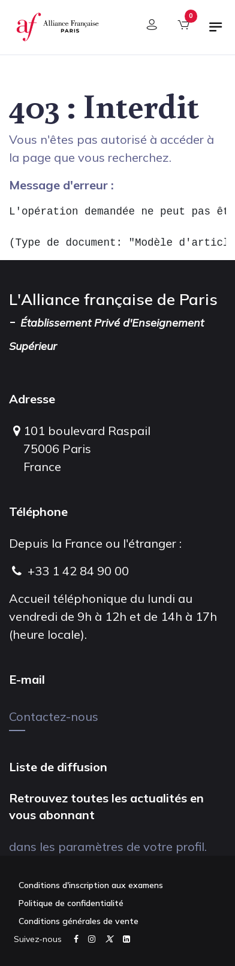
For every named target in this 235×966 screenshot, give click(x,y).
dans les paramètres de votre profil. (108, 846)
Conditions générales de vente (78, 921)
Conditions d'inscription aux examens (91, 885)
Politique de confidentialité (71, 903)
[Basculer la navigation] (216, 32)
